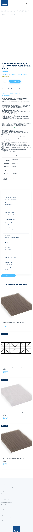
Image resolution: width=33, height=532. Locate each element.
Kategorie (8, 268)
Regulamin (3, 513)
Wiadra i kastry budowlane (10, 260)
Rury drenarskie (8, 240)
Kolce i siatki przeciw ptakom (11, 192)
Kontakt (2, 491)
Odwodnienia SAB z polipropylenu (12, 230)
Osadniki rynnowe (8, 237)
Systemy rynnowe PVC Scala (10, 190)
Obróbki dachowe (8, 197)
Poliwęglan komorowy (9, 205)
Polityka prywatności (5, 515)
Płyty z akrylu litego (8, 215)
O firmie (2, 484)
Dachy (4, 185)
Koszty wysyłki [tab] (6, 88)
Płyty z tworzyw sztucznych (18, 10)
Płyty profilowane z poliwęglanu (11, 202)
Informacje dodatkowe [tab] (14, 86)
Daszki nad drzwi (8, 225)
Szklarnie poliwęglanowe (10, 252)
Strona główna (5, 10)
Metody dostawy (4, 508)
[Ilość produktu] (5, 74)
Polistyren (7, 217)
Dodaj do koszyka (15, 74)
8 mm (4, 316)
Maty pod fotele (8, 248)
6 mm (4, 453)
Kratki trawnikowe (8, 257)
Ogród (2, 504)
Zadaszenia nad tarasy (6, 499)
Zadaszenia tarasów (7, 220)
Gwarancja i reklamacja (6, 510)
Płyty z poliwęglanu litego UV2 (11, 212)
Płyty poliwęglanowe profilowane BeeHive (16, 79)
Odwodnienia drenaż (6, 228)
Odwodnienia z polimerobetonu (11, 233)
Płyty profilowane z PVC (9, 207)
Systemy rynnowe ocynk (10, 187)
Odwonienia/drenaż (5, 497)
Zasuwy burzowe (8, 242)
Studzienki (7, 235)
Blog (2, 488)
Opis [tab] (3, 86)
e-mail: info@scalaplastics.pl (7, 480)
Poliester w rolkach (8, 210)
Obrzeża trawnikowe (9, 255)
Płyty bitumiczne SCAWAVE (10, 195)
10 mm (4, 361)
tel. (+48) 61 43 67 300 (5, 477)
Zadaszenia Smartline (9, 222)
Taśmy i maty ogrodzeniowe (10, 250)
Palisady (6, 262)
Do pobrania (3, 486)
